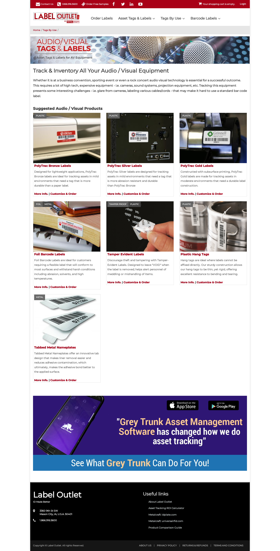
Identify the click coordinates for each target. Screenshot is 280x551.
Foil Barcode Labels (49, 254)
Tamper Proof (117, 204)
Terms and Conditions (228, 545)
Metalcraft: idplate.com (162, 514)
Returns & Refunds (195, 545)
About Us (145, 545)
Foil (38, 204)
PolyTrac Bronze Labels (52, 166)
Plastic (40, 115)
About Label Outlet (160, 501)
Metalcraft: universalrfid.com (165, 521)
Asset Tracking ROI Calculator (166, 508)
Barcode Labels (203, 18)
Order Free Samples (97, 4)
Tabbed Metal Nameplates (55, 347)
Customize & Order (63, 194)
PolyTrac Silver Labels (124, 166)
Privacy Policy (167, 545)
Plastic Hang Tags (195, 254)
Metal (48, 204)
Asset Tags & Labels (134, 18)
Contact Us (47, 4)
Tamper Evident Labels (125, 254)
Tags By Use (171, 18)
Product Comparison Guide (165, 527)
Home (36, 30)
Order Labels (102, 18)
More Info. (41, 194)
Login (243, 4)
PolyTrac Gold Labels (197, 166)
